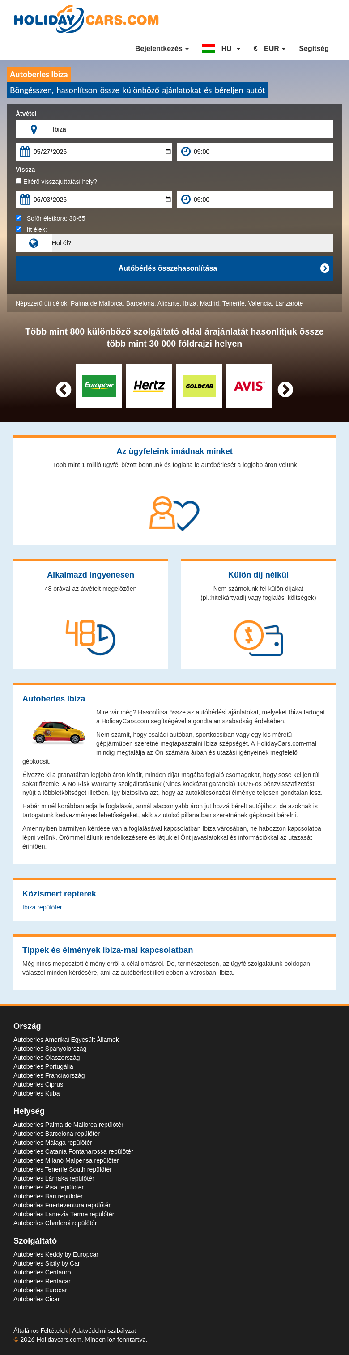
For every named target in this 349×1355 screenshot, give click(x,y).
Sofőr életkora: (50, 218)
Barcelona (140, 303)
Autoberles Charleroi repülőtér (55, 1223)
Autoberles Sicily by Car (46, 1263)
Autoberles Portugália (43, 1066)
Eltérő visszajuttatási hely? (56, 181)
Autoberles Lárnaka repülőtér (53, 1178)
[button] (221, 49)
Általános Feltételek (41, 1330)
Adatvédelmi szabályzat (104, 1330)
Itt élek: (31, 229)
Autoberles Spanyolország (49, 1048)
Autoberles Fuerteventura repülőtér (62, 1205)
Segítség (314, 48)
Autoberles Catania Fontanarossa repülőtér (73, 1151)
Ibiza (189, 303)
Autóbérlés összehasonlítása (224, 268)
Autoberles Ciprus (38, 1084)
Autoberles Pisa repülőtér (48, 1187)
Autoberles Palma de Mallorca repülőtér (68, 1124)
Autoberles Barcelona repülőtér (56, 1133)
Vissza (25, 169)
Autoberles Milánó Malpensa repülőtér (66, 1160)
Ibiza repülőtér (42, 907)
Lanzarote (289, 303)
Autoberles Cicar (36, 1299)
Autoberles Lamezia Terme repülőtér (63, 1214)
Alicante (168, 303)
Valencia (260, 303)
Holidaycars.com (58, 1339)
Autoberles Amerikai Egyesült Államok (66, 1039)
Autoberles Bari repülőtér (48, 1196)
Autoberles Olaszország (46, 1057)
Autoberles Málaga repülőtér (52, 1142)
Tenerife (233, 303)
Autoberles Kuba (36, 1093)
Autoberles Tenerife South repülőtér (62, 1169)
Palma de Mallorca (97, 303)
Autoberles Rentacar (42, 1281)
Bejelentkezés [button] (162, 48)
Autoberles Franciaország (49, 1075)
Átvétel (26, 113)
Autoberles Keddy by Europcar (55, 1254)
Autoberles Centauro (42, 1272)
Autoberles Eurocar (40, 1290)
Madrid (209, 303)
